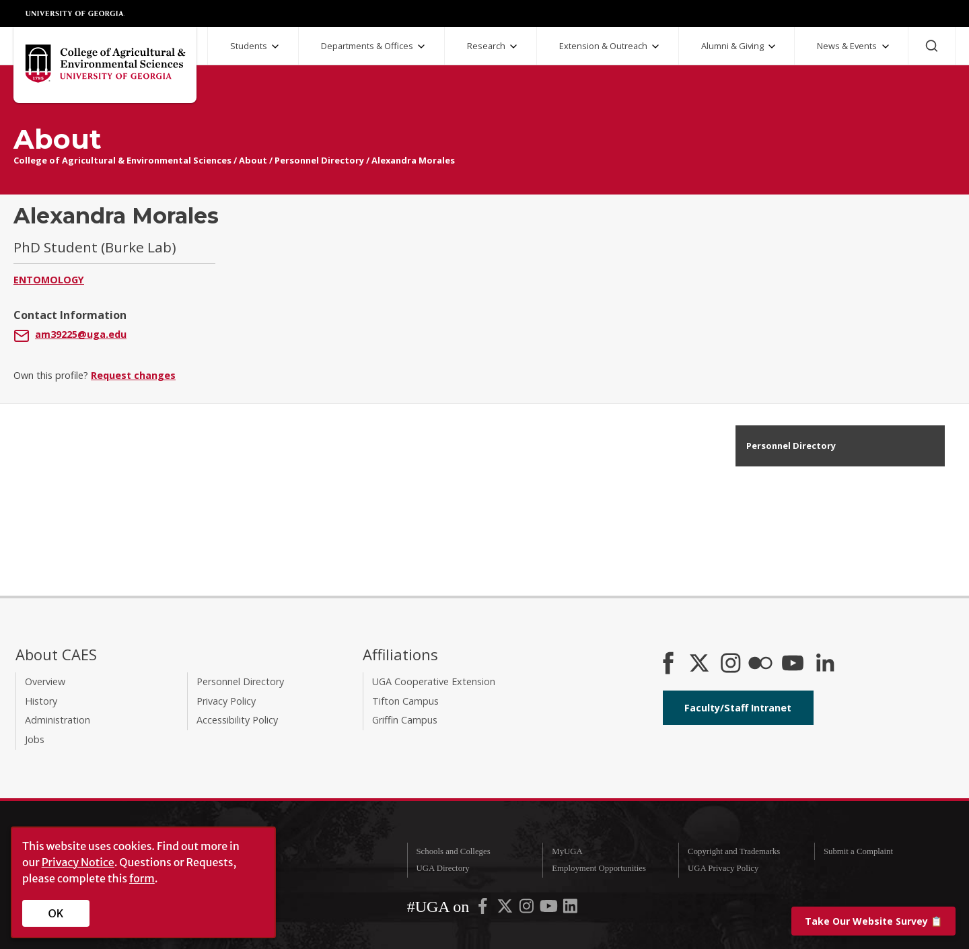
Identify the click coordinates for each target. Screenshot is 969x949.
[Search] (932, 46)
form (142, 878)
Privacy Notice (78, 862)
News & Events (847, 46)
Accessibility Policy (237, 719)
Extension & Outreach (603, 46)
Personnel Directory (319, 160)
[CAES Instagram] (731, 664)
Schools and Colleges (453, 851)
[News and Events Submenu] (885, 46)
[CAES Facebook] (668, 664)
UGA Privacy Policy (723, 868)
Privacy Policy (226, 701)
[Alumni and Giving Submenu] (771, 46)
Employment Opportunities (599, 868)
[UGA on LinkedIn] (570, 909)
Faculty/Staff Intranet (737, 707)
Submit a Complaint (858, 851)
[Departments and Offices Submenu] (421, 46)
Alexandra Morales (413, 160)
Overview (45, 681)
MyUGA (567, 851)
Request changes (133, 375)
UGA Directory (442, 868)
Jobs (34, 739)
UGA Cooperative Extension (433, 681)
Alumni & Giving (732, 46)
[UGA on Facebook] (484, 909)
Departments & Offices (367, 46)
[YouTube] (793, 664)
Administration (57, 719)
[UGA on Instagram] (527, 909)
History (41, 701)
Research (486, 46)
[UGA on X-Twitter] (506, 909)
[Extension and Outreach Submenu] (655, 46)
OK (56, 913)
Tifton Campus (405, 701)
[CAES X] (700, 664)
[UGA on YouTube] (550, 909)
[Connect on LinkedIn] (825, 664)
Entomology (48, 279)
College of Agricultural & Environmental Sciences (122, 160)
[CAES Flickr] (760, 664)
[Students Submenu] (275, 46)
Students (248, 46)
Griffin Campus (404, 719)
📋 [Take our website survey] (873, 921)
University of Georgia (75, 13)
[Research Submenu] (513, 46)
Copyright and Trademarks (734, 851)
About (253, 160)
